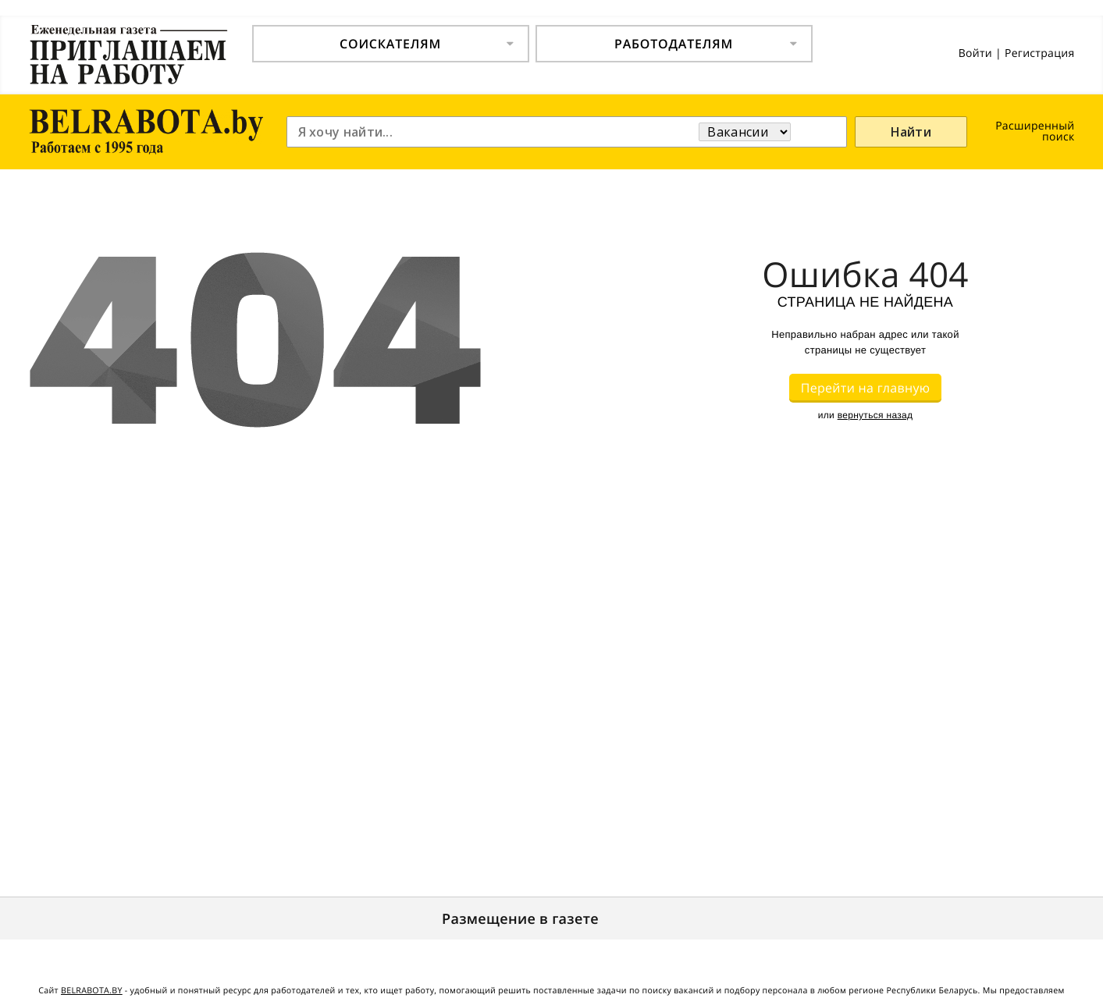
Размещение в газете (520, 919)
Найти (911, 131)
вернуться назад (875, 415)
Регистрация (1040, 53)
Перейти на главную (865, 387)
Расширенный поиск (1034, 131)
